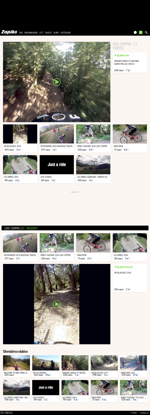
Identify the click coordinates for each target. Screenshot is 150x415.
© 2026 (134, 413)
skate (48, 33)
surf (56, 33)
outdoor (65, 33)
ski (21, 33)
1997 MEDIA (7, 413)
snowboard (31, 33)
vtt (41, 33)
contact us (144, 413)
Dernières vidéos (15, 351)
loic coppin (21, 228)
